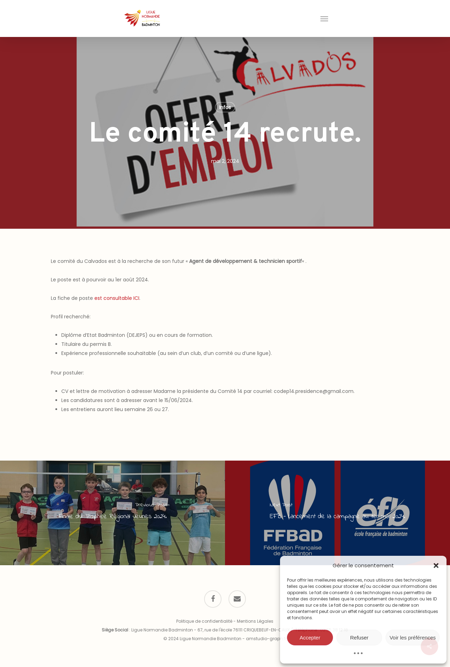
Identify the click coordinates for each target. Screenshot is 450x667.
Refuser (359, 638)
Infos (225, 107)
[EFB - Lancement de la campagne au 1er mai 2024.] (337, 513)
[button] (436, 565)
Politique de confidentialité (204, 621)
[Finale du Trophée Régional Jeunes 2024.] (112, 513)
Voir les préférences (412, 638)
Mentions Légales (255, 621)
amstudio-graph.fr (266, 639)
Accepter (310, 638)
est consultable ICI (116, 298)
